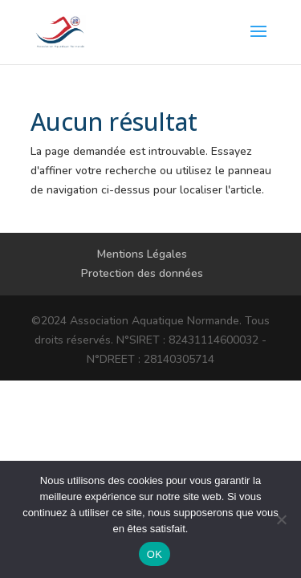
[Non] (281, 519)
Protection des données (142, 273)
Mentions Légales (142, 254)
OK (154, 554)
